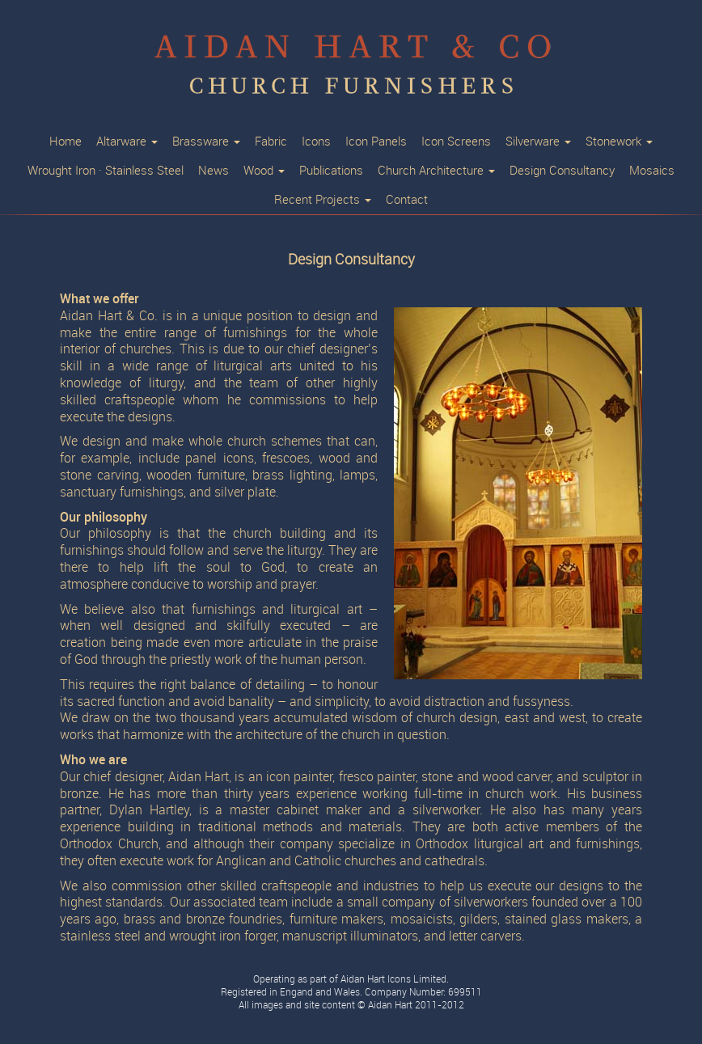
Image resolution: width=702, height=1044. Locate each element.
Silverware (538, 141)
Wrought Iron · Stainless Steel (105, 170)
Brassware (206, 141)
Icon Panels (376, 141)
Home (65, 141)
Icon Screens (456, 141)
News (213, 170)
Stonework (619, 141)
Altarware (127, 141)
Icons (316, 141)
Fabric (271, 141)
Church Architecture (436, 170)
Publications (331, 170)
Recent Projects (322, 199)
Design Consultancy (562, 170)
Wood (264, 170)
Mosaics (652, 170)
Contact (407, 199)
